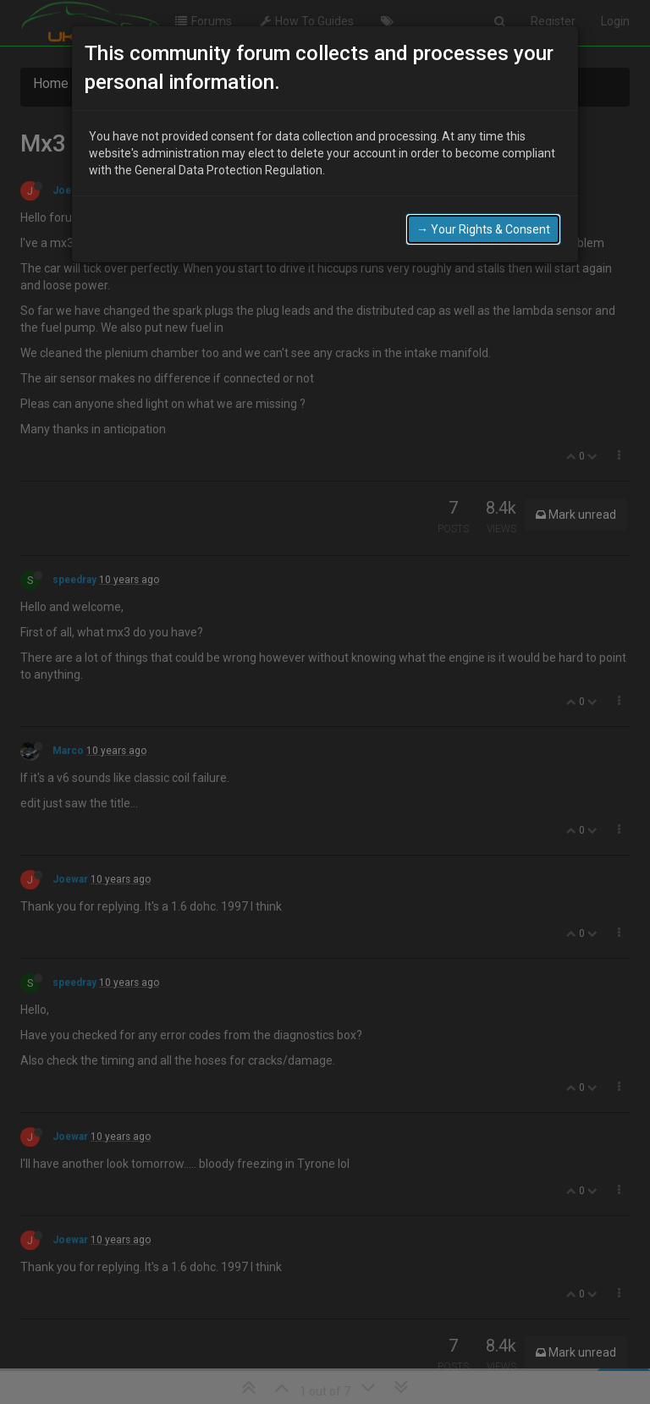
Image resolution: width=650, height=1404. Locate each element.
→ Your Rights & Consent (483, 227)
